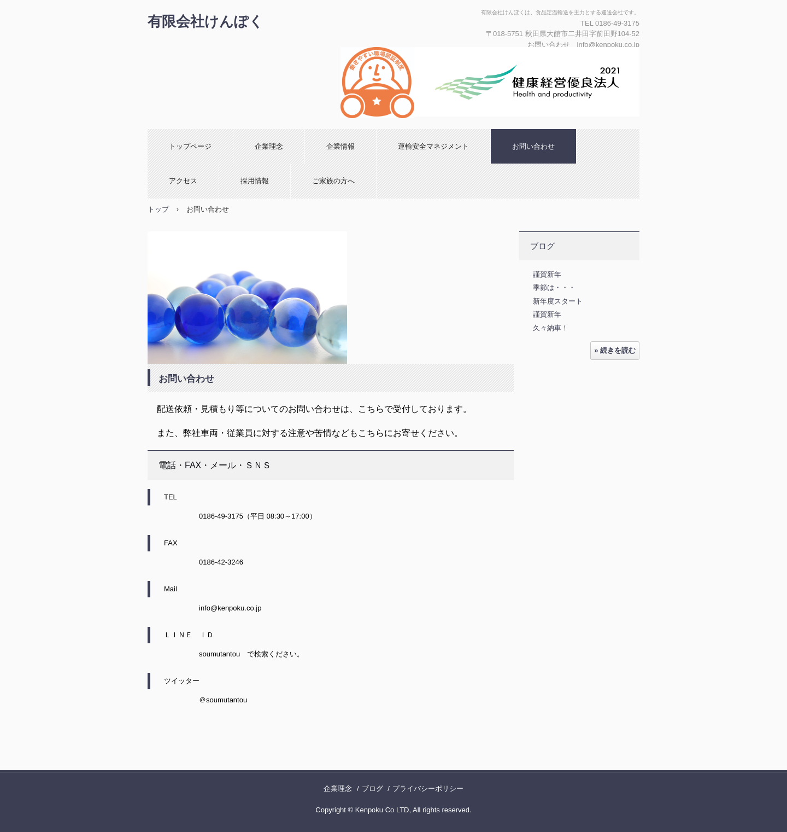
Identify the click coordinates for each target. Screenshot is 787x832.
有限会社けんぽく (205, 21)
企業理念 (269, 146)
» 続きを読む (615, 350)
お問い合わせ (533, 146)
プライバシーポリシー (427, 788)
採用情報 (254, 181)
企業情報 (340, 146)
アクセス (183, 181)
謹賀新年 (547, 274)
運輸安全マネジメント (433, 146)
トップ (158, 209)
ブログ (542, 246)
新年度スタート (558, 301)
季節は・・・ (554, 287)
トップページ (190, 146)
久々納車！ (550, 328)
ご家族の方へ (333, 181)
